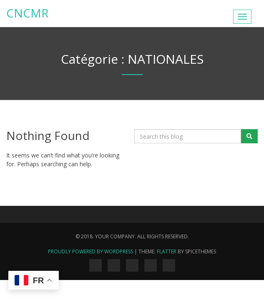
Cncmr (27, 13)
